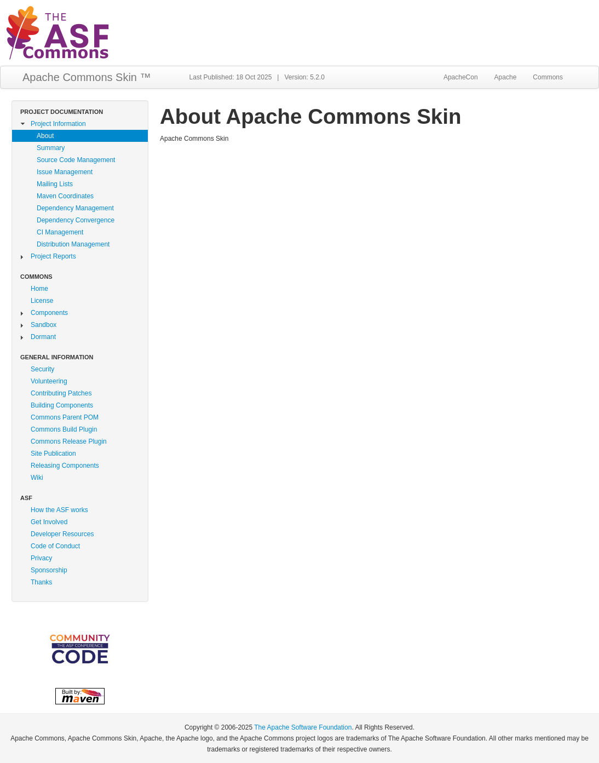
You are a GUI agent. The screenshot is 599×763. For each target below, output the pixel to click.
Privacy (41, 558)
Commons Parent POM (65, 417)
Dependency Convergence (75, 220)
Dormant (43, 337)
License (42, 301)
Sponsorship (49, 570)
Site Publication (53, 453)
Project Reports (53, 256)
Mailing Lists (55, 184)
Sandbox (43, 325)
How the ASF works (59, 510)
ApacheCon (461, 77)
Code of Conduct (55, 546)
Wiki (37, 477)
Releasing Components (65, 465)
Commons (548, 77)
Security (42, 369)
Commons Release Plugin (69, 441)
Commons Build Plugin (64, 429)
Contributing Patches (61, 393)
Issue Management (65, 172)
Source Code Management (76, 160)
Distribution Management (73, 244)
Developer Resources (62, 534)
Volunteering (49, 381)
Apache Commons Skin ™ (86, 77)
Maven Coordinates (65, 196)
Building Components (62, 405)
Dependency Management (75, 208)
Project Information (58, 124)
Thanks (41, 582)
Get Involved (49, 522)
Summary (51, 148)
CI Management (60, 232)
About (45, 136)
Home (39, 288)
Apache (505, 77)
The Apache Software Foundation (303, 727)
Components (49, 313)
